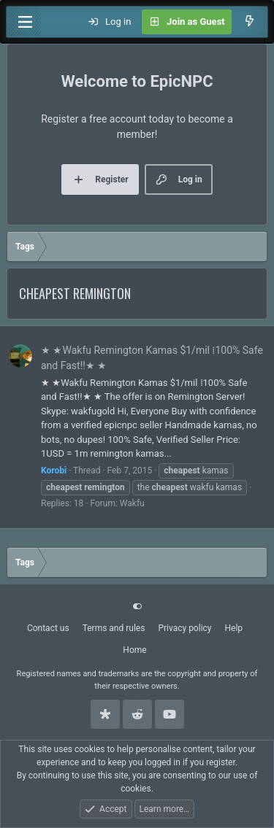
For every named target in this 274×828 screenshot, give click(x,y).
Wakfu (132, 503)
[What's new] (249, 21)
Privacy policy (184, 628)
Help (234, 628)
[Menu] (25, 22)
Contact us (48, 628)
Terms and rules (114, 628)
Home (134, 650)
